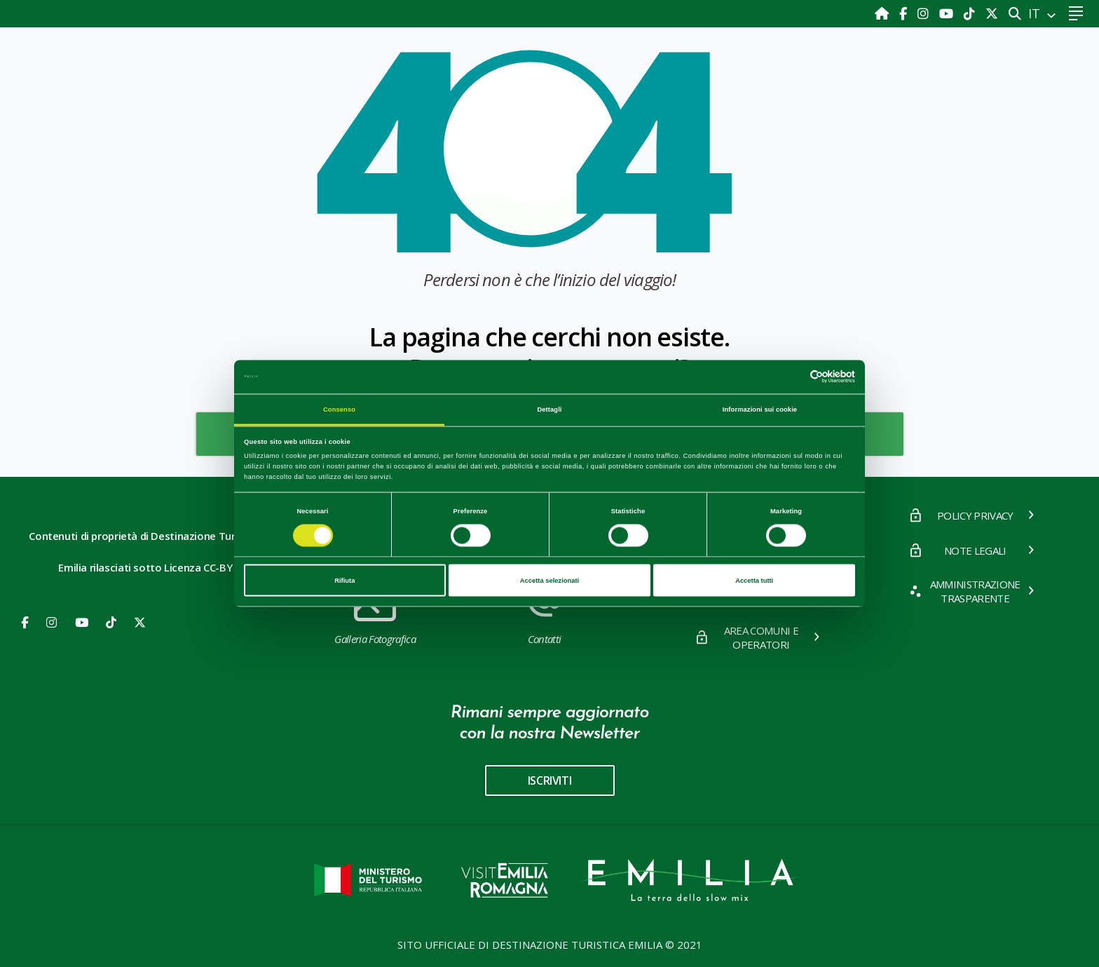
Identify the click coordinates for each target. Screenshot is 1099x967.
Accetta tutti (754, 580)
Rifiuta (344, 580)
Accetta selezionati (549, 580)
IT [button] (1036, 13)
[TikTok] (971, 13)
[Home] (883, 13)
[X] (991, 13)
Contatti (544, 612)
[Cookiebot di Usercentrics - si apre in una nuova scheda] (793, 377)
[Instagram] (924, 13)
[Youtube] (948, 13)
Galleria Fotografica (374, 612)
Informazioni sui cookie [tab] (760, 408)
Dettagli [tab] (549, 408)
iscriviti (549, 780)
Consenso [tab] (339, 408)
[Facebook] (904, 13)
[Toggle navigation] (1075, 13)
